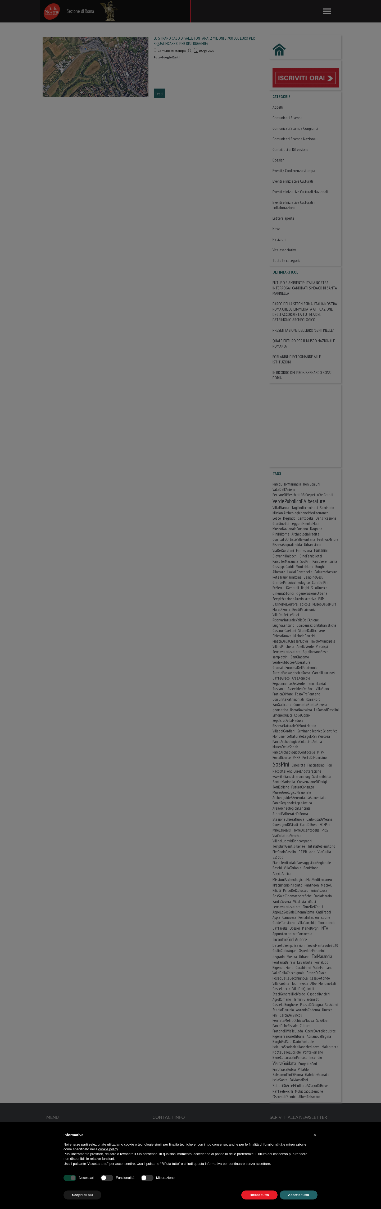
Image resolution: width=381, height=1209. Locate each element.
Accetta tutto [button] (298, 1195)
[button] (315, 1134)
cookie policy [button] (108, 1149)
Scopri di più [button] (82, 1195)
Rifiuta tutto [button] (259, 1195)
